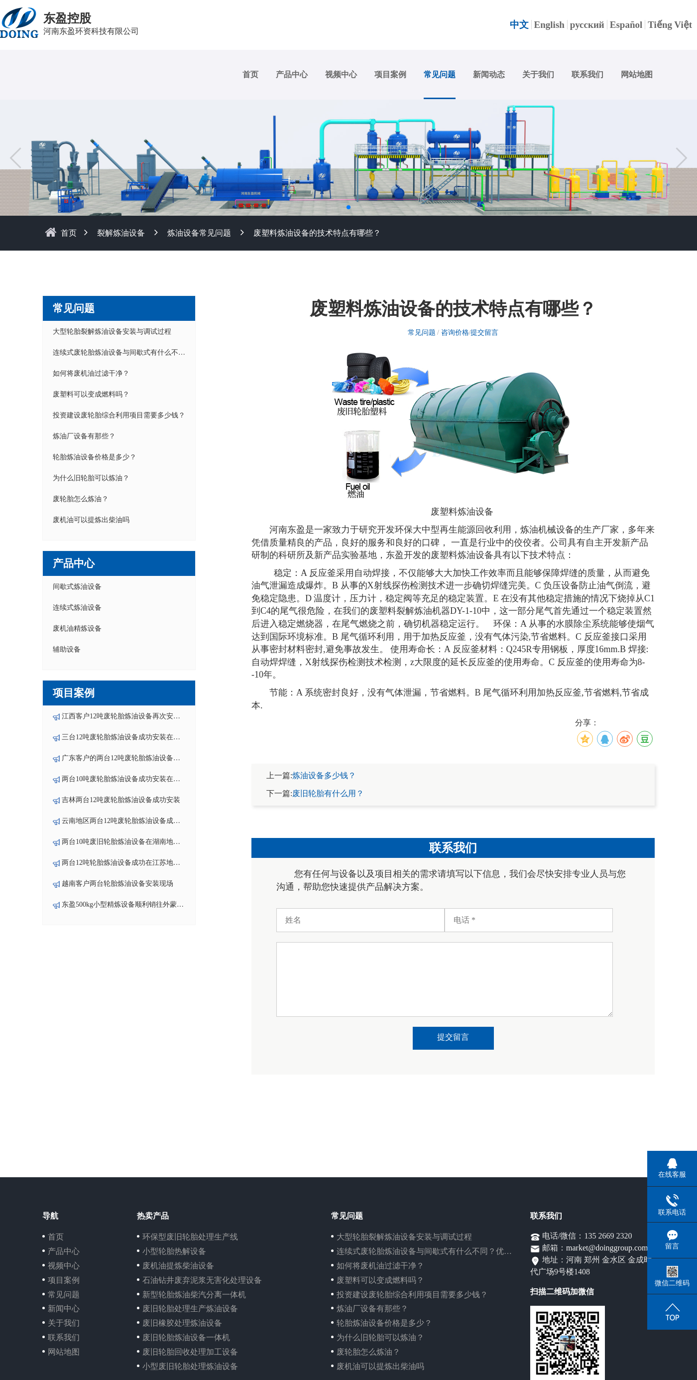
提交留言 (484, 332)
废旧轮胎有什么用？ (328, 793)
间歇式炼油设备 (77, 586)
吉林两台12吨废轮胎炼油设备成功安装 (121, 800)
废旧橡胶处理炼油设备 (182, 1323)
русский (587, 24)
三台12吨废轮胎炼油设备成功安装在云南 (124, 737)
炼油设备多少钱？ (324, 775)
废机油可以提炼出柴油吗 (91, 520)
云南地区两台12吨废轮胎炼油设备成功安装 (128, 821)
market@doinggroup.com (607, 1247)
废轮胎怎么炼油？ (81, 499)
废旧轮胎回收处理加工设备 (190, 1352)
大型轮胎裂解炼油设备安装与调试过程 (112, 331)
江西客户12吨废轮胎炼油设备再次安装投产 (128, 716)
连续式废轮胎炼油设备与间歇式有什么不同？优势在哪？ (140, 352)
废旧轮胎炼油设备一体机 (186, 1337)
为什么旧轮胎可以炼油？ (91, 478)
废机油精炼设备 (77, 628)
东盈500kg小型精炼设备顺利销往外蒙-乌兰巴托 (134, 904)
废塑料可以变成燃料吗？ (91, 394)
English (549, 24)
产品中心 (292, 74)
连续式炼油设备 (77, 607)
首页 (250, 74)
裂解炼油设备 (121, 233)
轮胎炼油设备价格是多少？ (94, 457)
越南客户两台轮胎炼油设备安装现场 (117, 883)
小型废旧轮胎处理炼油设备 (190, 1366)
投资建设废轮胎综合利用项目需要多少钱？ (119, 415)
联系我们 (587, 74)
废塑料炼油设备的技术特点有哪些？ (317, 233)
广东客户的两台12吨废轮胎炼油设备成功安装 (131, 758)
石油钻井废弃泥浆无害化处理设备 (202, 1280)
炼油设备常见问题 (199, 233)
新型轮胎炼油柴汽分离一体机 (194, 1294)
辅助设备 (67, 649)
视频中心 (341, 74)
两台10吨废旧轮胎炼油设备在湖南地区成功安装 (135, 841)
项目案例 (390, 74)
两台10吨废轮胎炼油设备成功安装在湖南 (124, 779)
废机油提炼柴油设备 (178, 1265)
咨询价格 (455, 332)
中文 (519, 24)
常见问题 (440, 74)
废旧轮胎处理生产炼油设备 (190, 1308)
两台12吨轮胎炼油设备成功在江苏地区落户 (128, 862)
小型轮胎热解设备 (174, 1251)
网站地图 (637, 74)
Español (626, 24)
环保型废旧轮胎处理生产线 (190, 1237)
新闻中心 (64, 1308)
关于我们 (538, 74)
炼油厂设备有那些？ (84, 436)
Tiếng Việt (670, 24)
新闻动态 (489, 74)
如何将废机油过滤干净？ (91, 373)
